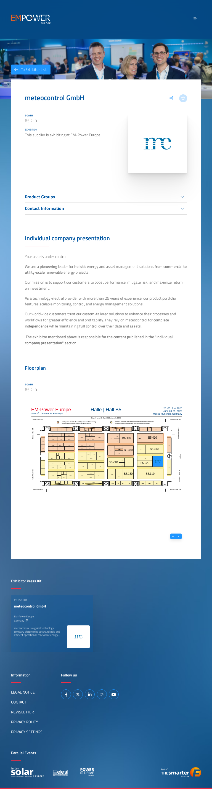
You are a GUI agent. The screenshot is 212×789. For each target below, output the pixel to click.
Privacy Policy (24, 722)
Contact (18, 702)
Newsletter (22, 712)
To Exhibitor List (29, 69)
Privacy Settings (27, 732)
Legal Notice (23, 692)
